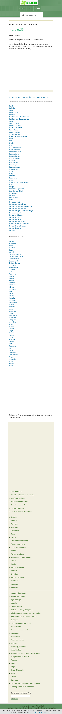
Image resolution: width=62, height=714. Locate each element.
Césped (13, 561)
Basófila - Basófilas (15, 125)
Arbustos (14, 527)
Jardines (14, 643)
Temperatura (13, 352)
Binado (11, 143)
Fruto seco (12, 274)
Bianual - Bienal (14, 134)
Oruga (11, 331)
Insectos (12, 307)
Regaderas (12, 346)
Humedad (12, 298)
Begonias (14, 587)
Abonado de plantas (18, 593)
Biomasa (12, 176)
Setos (13, 673)
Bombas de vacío (15, 228)
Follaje (11, 272)
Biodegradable (14, 154)
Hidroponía (12, 289)
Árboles (13, 517)
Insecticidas (13, 302)
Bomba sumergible (15, 213)
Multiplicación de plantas (20, 657)
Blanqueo (12, 195)
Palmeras (14, 524)
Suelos (13, 677)
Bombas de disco (15, 219)
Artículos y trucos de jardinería (22, 495)
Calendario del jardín (18, 505)
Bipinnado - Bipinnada (16, 189)
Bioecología (13, 165)
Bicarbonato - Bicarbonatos (18, 136)
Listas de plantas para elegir (21, 511)
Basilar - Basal (14, 123)
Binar (10, 145)
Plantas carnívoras (18, 577)
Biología (11, 173)
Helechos (14, 584)
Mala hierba (13, 315)
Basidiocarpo (13, 112)
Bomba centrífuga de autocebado (20, 206)
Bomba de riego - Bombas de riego (21, 211)
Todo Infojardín (16, 491)
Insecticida (12, 300)
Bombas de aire (14, 217)
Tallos (11, 350)
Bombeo (12, 230)
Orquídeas (14, 574)
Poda (13, 663)
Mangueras (12, 320)
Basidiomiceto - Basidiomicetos (19, 117)
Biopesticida (13, 178)
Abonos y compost (18, 596)
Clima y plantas (16, 606)
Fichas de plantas (17, 508)
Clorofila (11, 252)
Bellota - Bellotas (14, 132)
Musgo (11, 324)
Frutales (14, 520)
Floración (12, 269)
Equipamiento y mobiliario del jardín (24, 616)
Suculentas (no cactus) (19, 541)
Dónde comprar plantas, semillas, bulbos (26, 613)
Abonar (11, 241)
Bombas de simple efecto (17, 226)
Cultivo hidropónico (15, 254)
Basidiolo (12, 115)
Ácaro (11, 246)
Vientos (11, 363)
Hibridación (12, 285)
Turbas (11, 357)
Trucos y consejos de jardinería (22, 687)
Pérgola (11, 335)
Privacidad (40, 706)
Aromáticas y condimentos (21, 557)
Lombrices (12, 311)
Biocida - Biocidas (15, 147)
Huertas (11, 296)
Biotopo (11, 187)
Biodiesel (12, 160)
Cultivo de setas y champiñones (22, 610)
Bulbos (13, 551)
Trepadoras (15, 531)
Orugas (11, 333)
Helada (11, 278)
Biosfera (11, 180)
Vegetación (12, 359)
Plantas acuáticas (17, 554)
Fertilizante (12, 265)
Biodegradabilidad (15, 152)
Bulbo (11, 250)
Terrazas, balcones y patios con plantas (25, 683)
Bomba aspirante (14, 202)
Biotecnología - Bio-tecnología (19, 182)
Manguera (12, 318)
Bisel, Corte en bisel (16, 191)
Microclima (12, 322)
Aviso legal (30, 706)
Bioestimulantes (14, 167)
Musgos (11, 326)
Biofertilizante (13, 169)
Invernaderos (15, 636)
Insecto (11, 304)
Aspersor (12, 248)
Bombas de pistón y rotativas (19, 224)
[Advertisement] (27, 71)
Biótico (11, 184)
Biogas (11, 171)
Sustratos (14, 680)
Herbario (12, 283)
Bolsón (11, 200)
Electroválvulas (14, 259)
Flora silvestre (16, 626)
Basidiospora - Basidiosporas (19, 119)
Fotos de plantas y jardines (21, 630)
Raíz (10, 344)
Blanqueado (13, 193)
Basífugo (12, 121)
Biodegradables (14, 156)
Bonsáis (14, 571)
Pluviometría (13, 339)
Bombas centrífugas (16, 215)
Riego (13, 667)
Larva (11, 309)
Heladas (11, 280)
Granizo (11, 276)
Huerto (13, 564)
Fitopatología (13, 267)
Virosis (11, 366)
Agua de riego (16, 600)
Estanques (15, 620)
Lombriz (11, 313)
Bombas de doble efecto (17, 221)
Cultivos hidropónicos (16, 256)
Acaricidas (12, 243)
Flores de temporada (18, 547)
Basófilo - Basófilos (15, 128)
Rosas (13, 534)
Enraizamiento (14, 261)
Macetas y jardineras (18, 646)
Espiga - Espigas (14, 263)
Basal (11, 106)
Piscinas (14, 660)
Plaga (11, 337)
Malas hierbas (16, 650)
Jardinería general (17, 640)
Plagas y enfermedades (19, 501)
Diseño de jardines (17, 498)
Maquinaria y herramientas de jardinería (25, 653)
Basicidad (12, 108)
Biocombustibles (14, 150)
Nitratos (11, 328)
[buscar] (31, 15)
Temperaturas (13, 355)
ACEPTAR (48, 712)
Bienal (11, 139)
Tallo (10, 348)
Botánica (14, 603)
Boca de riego (13, 198)
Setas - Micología (17, 670)
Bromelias (14, 581)
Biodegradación (14, 158)
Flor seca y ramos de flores (21, 623)
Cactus (13, 537)
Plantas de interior (17, 567)
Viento (11, 361)
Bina (10, 141)
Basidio (11, 110)
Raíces (11, 342)
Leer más (38, 712)
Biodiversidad (13, 163)
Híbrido (11, 287)
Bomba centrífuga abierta (17, 204)
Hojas (11, 294)
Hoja (10, 291)
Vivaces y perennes (18, 544)
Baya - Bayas (13, 130)
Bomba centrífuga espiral (17, 208)
